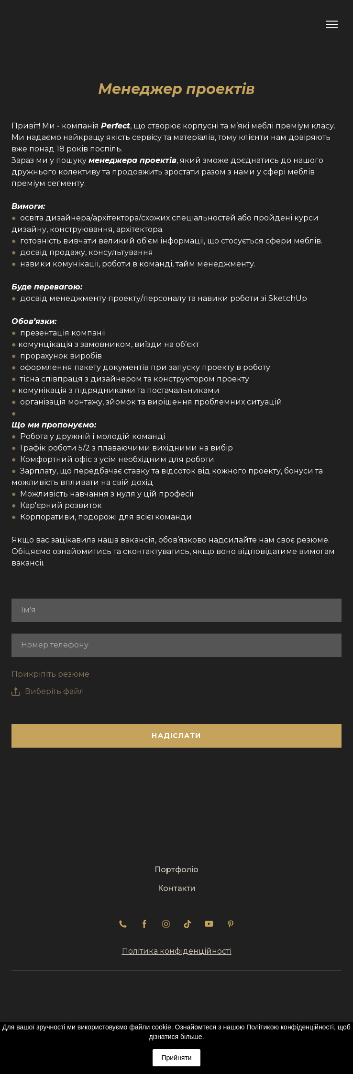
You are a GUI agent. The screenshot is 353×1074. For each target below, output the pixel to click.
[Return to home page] (39, 24)
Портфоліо (176, 869)
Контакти (177, 888)
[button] (123, 924)
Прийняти (176, 1058)
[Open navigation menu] (332, 24)
